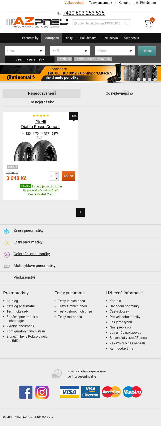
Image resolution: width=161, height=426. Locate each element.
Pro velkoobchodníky (125, 317)
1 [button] (138, 79)
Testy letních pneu (71, 301)
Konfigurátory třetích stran (25, 331)
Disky (68, 38)
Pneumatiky (29, 38)
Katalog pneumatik (20, 306)
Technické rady (17, 311)
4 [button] (155, 79)
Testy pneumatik (100, 3)
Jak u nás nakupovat (125, 333)
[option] (80, 73)
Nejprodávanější (42, 93)
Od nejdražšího (42, 102)
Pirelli (65, 59)
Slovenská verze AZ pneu (128, 338)
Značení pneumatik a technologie (22, 319)
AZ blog (12, 301)
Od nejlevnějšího (119, 93)
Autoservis (132, 38)
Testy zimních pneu (72, 306)
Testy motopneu (70, 317)
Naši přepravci (120, 327)
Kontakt (124, 3)
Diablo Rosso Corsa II (93, 59)
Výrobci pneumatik (20, 326)
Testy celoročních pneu (75, 311)
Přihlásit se (144, 3)
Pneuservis (110, 38)
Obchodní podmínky (124, 306)
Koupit (68, 176)
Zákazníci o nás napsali (127, 343)
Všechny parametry (30, 59)
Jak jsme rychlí (121, 322)
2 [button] (144, 79)
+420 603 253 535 (84, 13)
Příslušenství (88, 38)
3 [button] (149, 79)
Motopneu (51, 38)
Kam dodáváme (121, 348)
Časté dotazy (119, 311)
